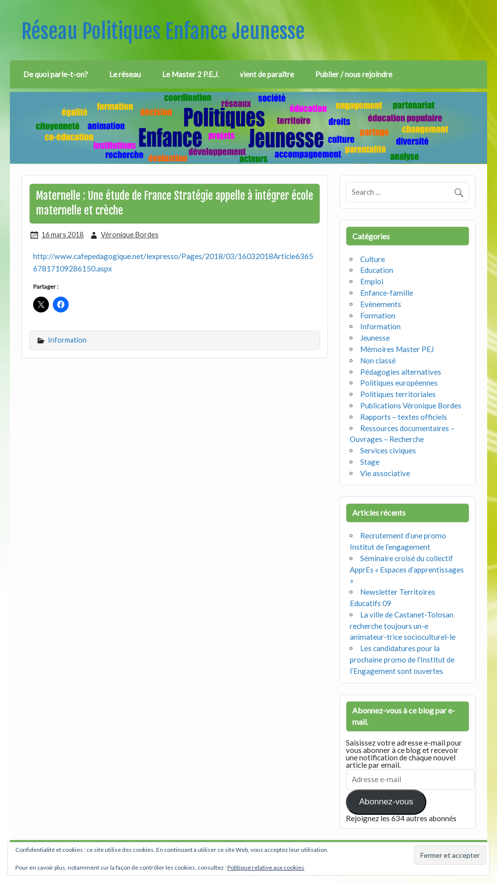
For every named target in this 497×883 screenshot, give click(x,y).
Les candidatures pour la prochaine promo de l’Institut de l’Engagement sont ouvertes (402, 659)
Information (67, 340)
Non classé (378, 360)
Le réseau (125, 74)
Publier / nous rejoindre (353, 74)
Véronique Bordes (130, 234)
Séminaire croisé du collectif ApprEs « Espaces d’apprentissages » (407, 569)
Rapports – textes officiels (403, 416)
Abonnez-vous (386, 801)
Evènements (380, 304)
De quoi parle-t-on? (55, 74)
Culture (372, 259)
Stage (369, 461)
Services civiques (388, 450)
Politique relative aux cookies (265, 867)
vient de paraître (267, 74)
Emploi (371, 281)
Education (376, 269)
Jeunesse (375, 337)
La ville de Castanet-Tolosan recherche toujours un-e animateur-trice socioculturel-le (403, 626)
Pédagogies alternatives (400, 371)
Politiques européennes (399, 382)
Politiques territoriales (398, 394)
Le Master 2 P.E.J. (190, 74)
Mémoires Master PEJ (397, 349)
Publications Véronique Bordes (410, 405)
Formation (377, 315)
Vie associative (385, 473)
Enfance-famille (386, 292)
